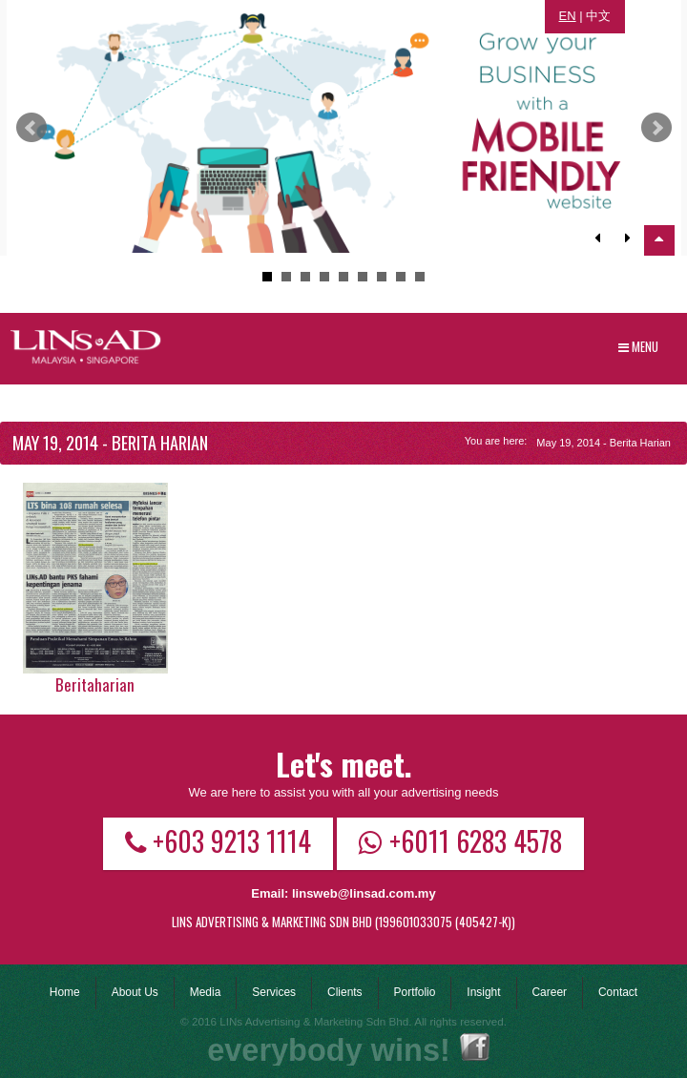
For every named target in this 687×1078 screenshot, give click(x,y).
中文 (598, 16)
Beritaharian (95, 684)
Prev (31, 128)
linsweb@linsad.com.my (364, 893)
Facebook (474, 1047)
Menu (638, 346)
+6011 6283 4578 (460, 840)
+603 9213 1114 (218, 840)
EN (567, 16)
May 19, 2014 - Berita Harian (603, 442)
